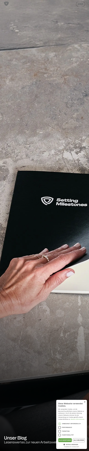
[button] (71, 444)
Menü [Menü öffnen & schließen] (80, 4)
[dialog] (71, 424)
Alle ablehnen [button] (79, 440)
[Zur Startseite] (6, 4)
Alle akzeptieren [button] (65, 440)
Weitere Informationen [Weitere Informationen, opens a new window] (77, 419)
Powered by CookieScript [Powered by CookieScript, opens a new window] (71, 447)
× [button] (84, 402)
